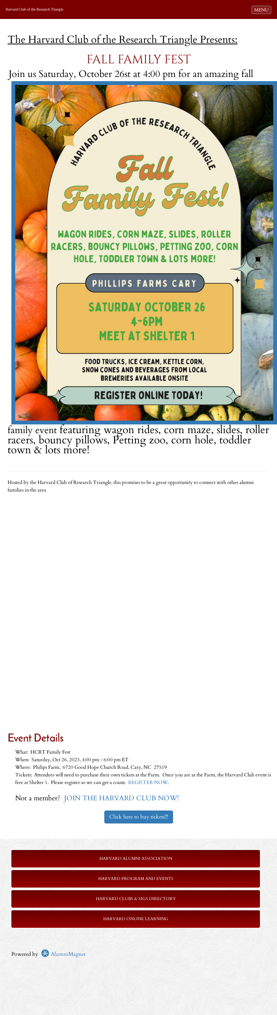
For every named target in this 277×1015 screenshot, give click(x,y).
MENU (262, 9)
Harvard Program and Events (135, 878)
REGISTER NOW (148, 782)
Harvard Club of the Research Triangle (34, 9)
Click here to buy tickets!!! (138, 816)
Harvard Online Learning (135, 919)
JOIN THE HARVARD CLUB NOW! (121, 798)
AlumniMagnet (63, 954)
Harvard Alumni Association (135, 858)
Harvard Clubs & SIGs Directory (136, 899)
